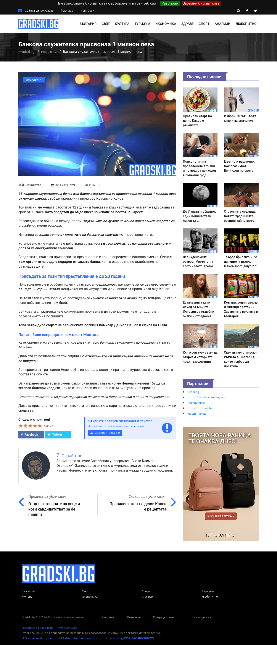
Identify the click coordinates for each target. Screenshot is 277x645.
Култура (122, 24)
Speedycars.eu (197, 403)
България (88, 24)
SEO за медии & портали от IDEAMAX (46, 638)
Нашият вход (197, 413)
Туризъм (142, 24)
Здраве (187, 24)
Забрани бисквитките (201, 3)
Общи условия (164, 617)
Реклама (67, 10)
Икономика (165, 24)
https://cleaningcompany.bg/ (206, 397)
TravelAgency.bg (66, 628)
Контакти (87, 10)
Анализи (222, 24)
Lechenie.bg (29, 628)
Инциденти (49, 52)
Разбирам (170, 3)
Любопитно (246, 24)
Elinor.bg (193, 392)
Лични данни (201, 617)
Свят (106, 24)
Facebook (29, 434)
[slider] (30, 425)
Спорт (204, 24)
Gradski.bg (26, 52)
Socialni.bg (46, 628)
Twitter (55, 434)
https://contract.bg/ (200, 408)
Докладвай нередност (107, 433)
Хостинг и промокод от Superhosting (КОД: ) (113, 638)
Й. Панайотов (31, 185)
